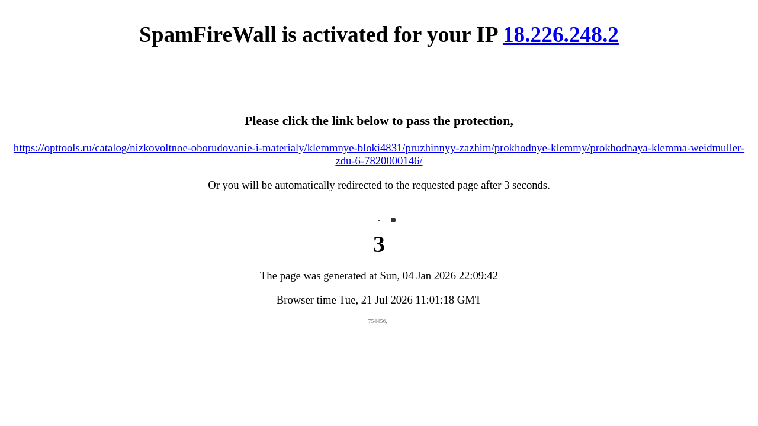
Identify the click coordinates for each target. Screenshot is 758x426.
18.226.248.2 (561, 34)
